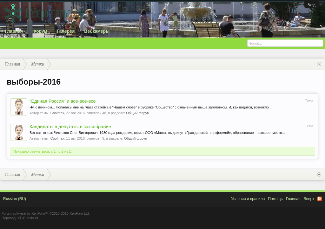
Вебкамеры (96, 31)
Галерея (66, 31)
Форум (39, 31)
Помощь (275, 199)
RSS (319, 199)
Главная (14, 31)
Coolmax (57, 113)
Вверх (309, 199)
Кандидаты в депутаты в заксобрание (70, 126)
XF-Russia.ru (27, 218)
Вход (311, 5)
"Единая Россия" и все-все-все (63, 101)
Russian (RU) (14, 199)
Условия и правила (248, 199)
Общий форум (137, 113)
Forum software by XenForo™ (46, 213)
